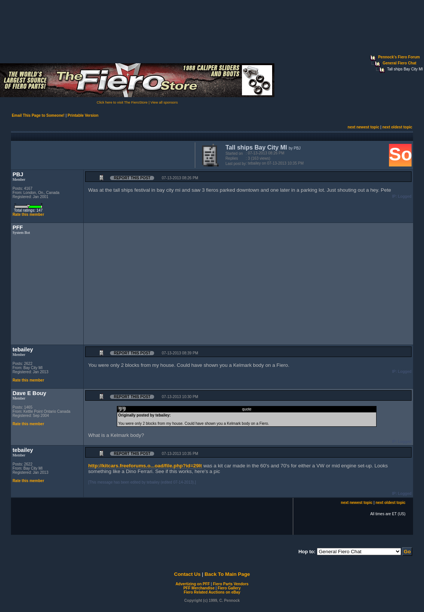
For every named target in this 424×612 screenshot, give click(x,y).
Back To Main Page (227, 574)
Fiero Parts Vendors (230, 584)
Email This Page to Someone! (38, 115)
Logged (405, 196)
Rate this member (28, 214)
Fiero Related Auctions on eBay (212, 592)
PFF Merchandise (198, 588)
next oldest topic (397, 127)
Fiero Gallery (228, 588)
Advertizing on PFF (193, 584)
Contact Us (187, 574)
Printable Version (82, 115)
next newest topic (363, 127)
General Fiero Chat (399, 63)
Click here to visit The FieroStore (121, 102)
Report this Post (132, 178)
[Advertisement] (101, 154)
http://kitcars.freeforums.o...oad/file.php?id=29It (145, 466)
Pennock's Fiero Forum (399, 57)
